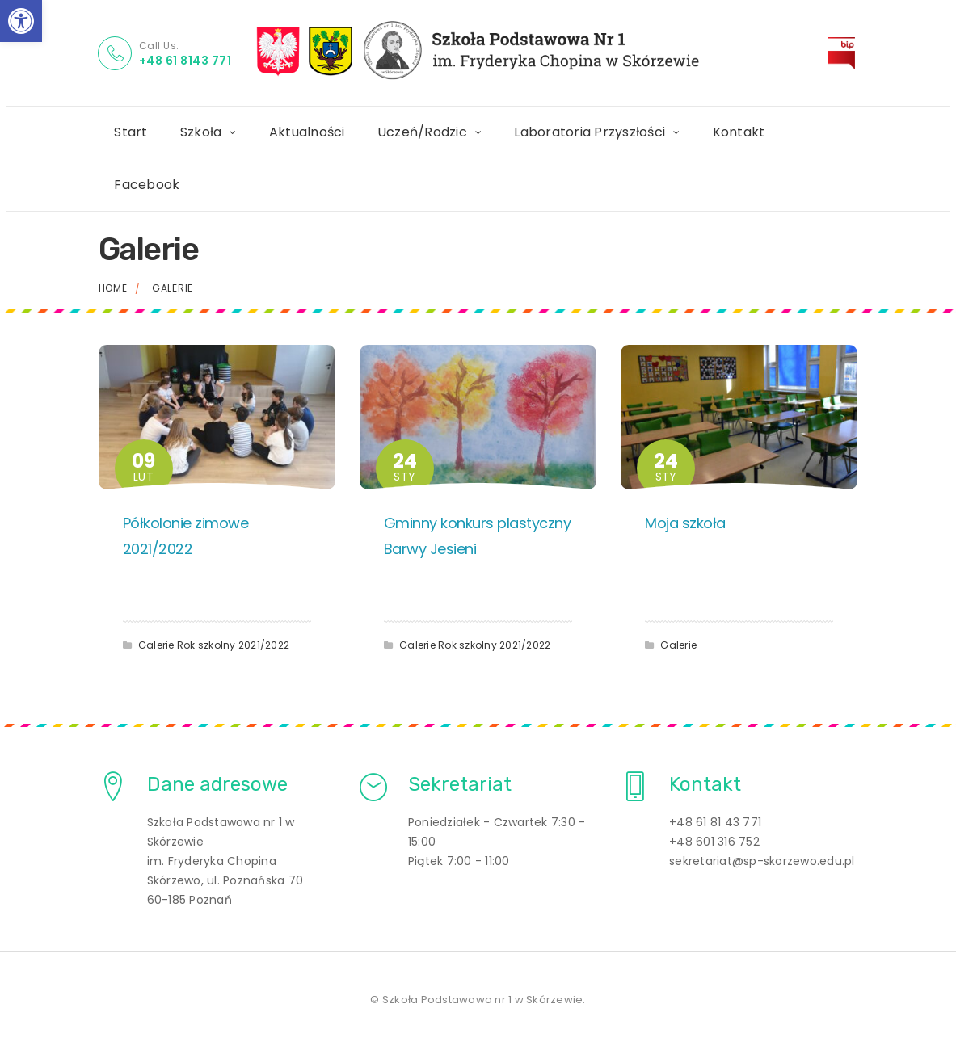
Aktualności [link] (307, 132)
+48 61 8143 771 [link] (185, 60)
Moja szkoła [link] (685, 523)
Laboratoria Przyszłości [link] (590, 132)
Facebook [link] (147, 184)
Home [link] (113, 288)
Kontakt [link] (739, 132)
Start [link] (131, 132)
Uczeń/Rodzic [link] (422, 132)
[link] (21, 21)
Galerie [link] (156, 645)
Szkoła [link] (201, 132)
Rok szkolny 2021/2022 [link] (233, 645)
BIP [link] (850, 47)
